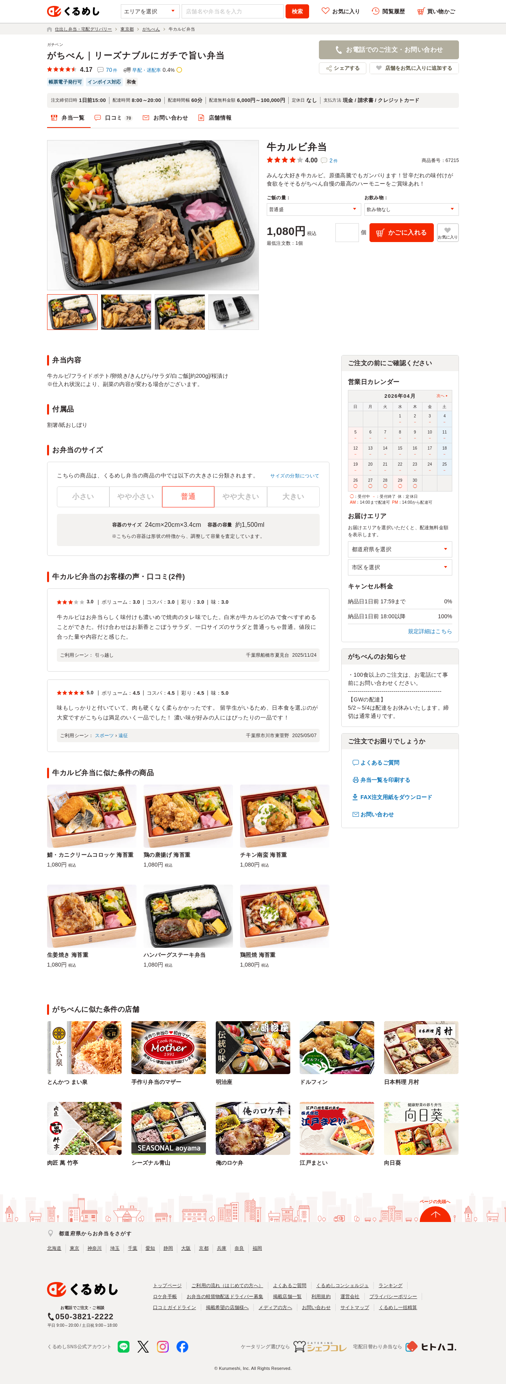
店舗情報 (220, 118)
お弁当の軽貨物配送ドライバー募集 (225, 1296)
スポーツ (104, 735)
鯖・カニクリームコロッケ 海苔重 (90, 855)
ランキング (390, 1285)
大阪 (186, 1248)
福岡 (257, 1248)
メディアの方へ (275, 1307)
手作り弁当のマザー (156, 1082)
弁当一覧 (73, 118)
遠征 (123, 735)
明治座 (224, 1082)
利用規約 (321, 1296)
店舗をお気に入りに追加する (418, 68)
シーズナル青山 (150, 1163)
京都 (203, 1248)
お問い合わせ (170, 118)
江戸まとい (314, 1163)
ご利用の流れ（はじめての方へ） (227, 1285)
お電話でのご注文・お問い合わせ (394, 49)
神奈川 (94, 1248)
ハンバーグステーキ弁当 (175, 955)
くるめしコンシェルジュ (342, 1285)
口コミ (119, 118)
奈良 (239, 1248)
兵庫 (221, 1248)
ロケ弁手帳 (165, 1296)
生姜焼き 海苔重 (67, 955)
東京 (74, 1248)
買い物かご (441, 11)
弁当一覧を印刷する (385, 780)
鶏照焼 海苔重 (258, 955)
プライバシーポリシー (393, 1296)
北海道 (54, 1248)
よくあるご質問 (379, 762)
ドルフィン (314, 1082)
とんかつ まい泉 (67, 1082)
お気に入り (346, 11)
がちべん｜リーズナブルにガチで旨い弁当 (136, 55)
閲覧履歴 (393, 11)
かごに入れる (407, 232)
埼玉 (115, 1248)
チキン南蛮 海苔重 (263, 855)
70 (111, 70)
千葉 (132, 1248)
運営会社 (350, 1296)
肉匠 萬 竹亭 (62, 1163)
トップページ (167, 1285)
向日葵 (392, 1163)
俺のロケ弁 (230, 1163)
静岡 (168, 1248)
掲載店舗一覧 (287, 1296)
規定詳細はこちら (430, 631)
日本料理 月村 (401, 1082)
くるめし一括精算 (398, 1307)
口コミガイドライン (174, 1307)
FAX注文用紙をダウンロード (396, 797)
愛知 (150, 1248)
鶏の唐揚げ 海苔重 (167, 855)
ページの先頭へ (435, 1201)
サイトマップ (354, 1307)
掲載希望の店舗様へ (227, 1307)
